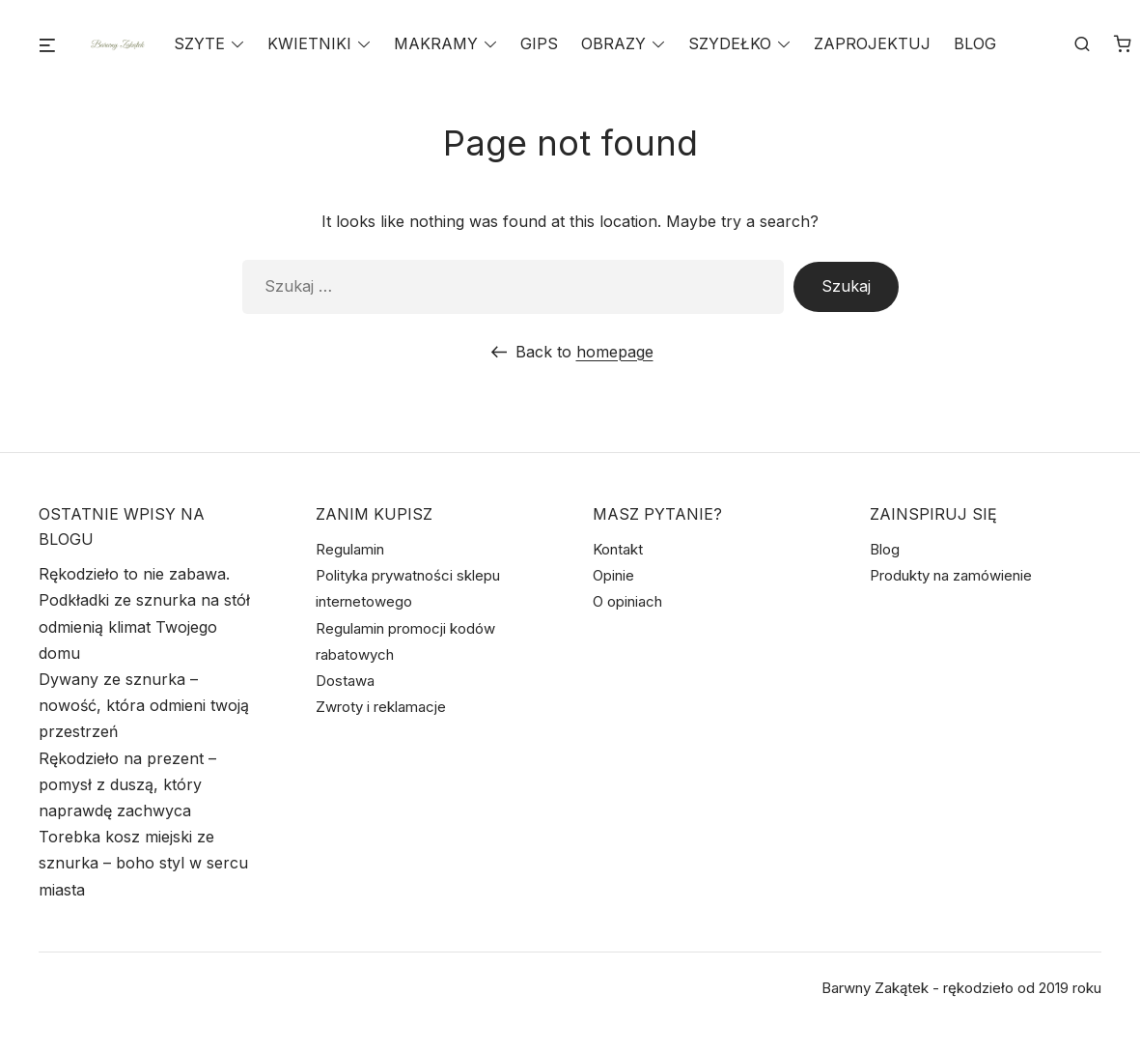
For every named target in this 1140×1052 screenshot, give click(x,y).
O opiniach (627, 601)
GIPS (539, 44)
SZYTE (199, 44)
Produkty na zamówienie (951, 575)
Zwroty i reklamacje (381, 706)
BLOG (975, 44)
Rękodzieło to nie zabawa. (134, 573)
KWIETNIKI (309, 44)
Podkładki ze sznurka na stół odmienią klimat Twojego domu (144, 626)
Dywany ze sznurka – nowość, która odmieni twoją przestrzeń (144, 705)
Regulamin (350, 549)
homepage (614, 351)
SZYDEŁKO (729, 44)
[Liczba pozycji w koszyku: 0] (1122, 45)
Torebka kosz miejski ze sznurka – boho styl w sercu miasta (143, 862)
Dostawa (345, 680)
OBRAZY (613, 44)
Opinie (613, 575)
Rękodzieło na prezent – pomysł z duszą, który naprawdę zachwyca (127, 784)
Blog (885, 549)
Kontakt (618, 549)
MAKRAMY (436, 44)
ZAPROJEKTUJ (872, 44)
